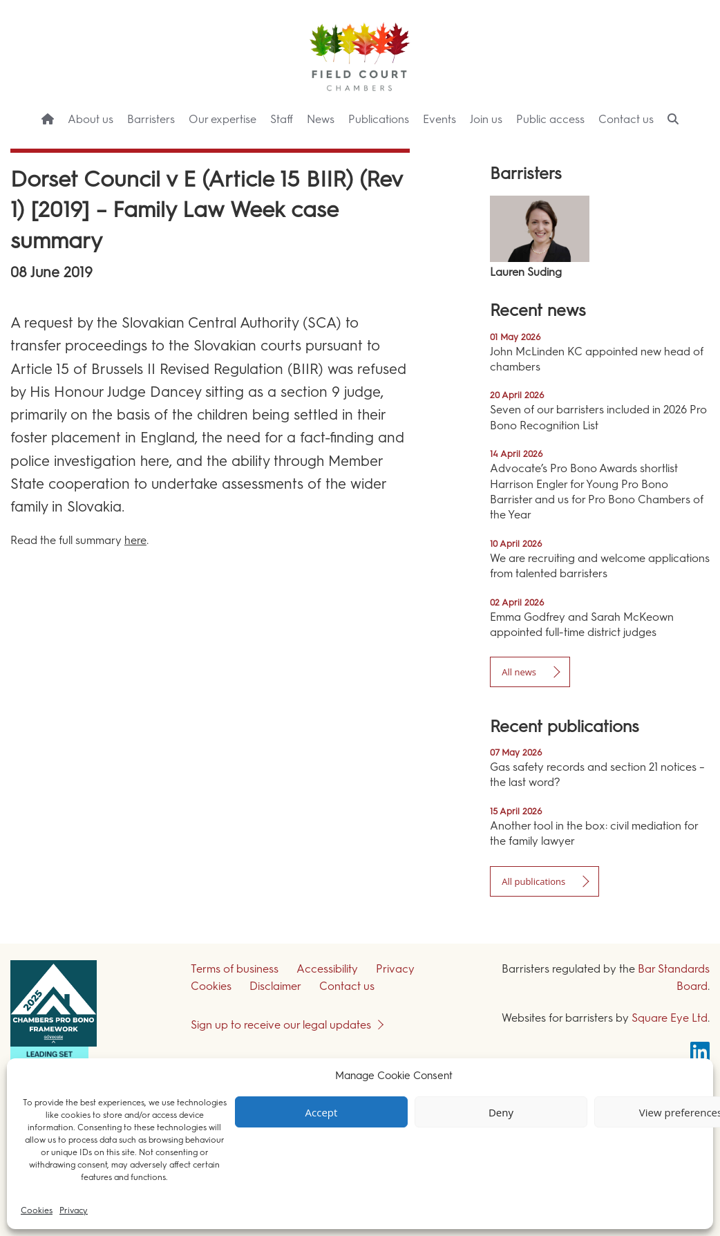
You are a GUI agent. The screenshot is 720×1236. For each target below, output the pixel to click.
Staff (281, 119)
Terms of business (234, 968)
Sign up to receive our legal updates (281, 1024)
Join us (486, 119)
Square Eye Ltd (670, 1017)
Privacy (73, 1210)
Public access (550, 119)
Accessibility (327, 968)
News (320, 119)
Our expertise (222, 119)
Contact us (626, 119)
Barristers (151, 119)
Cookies (37, 1210)
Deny (501, 1112)
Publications (378, 119)
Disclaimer (275, 986)
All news (519, 672)
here (135, 540)
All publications (533, 881)
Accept (321, 1112)
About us (90, 119)
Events (439, 119)
